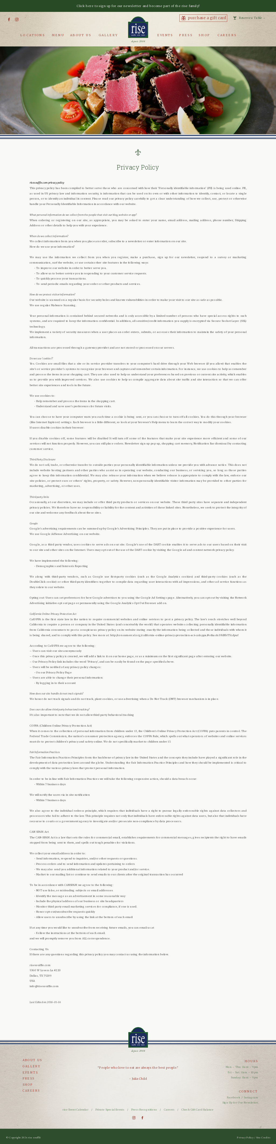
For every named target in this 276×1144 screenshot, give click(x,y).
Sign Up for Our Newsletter (240, 1102)
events (30, 1072)
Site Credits (263, 1137)
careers (31, 1090)
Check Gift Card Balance (197, 1109)
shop (28, 1084)
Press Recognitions (144, 1109)
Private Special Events (110, 1109)
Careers (169, 1109)
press (29, 1078)
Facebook (233, 1097)
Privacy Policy (245, 1137)
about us (32, 1060)
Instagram (251, 1097)
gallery (31, 1066)
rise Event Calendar (75, 1109)
